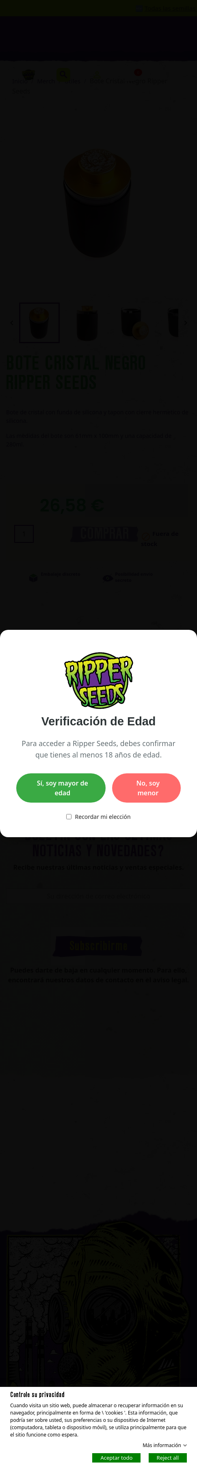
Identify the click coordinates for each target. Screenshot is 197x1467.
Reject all (168, 1457)
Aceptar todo (116, 1457)
